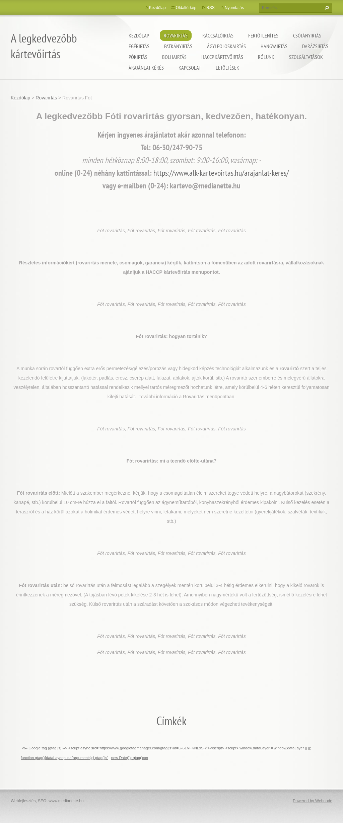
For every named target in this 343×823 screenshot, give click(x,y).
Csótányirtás (307, 35)
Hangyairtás (274, 46)
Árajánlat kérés (146, 67)
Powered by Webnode (312, 801)
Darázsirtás (315, 46)
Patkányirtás (178, 46)
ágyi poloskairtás (226, 46)
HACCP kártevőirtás (222, 57)
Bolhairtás (174, 57)
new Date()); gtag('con (129, 758)
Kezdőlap (139, 35)
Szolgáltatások (306, 57)
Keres (326, 8)
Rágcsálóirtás (217, 35)
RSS (210, 7)
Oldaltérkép (186, 7)
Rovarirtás (176, 35)
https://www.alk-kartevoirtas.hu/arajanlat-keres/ (221, 173)
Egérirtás (139, 46)
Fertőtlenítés (263, 35)
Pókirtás (138, 57)
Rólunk (266, 57)
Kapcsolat (190, 67)
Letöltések (227, 67)
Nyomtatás (234, 7)
